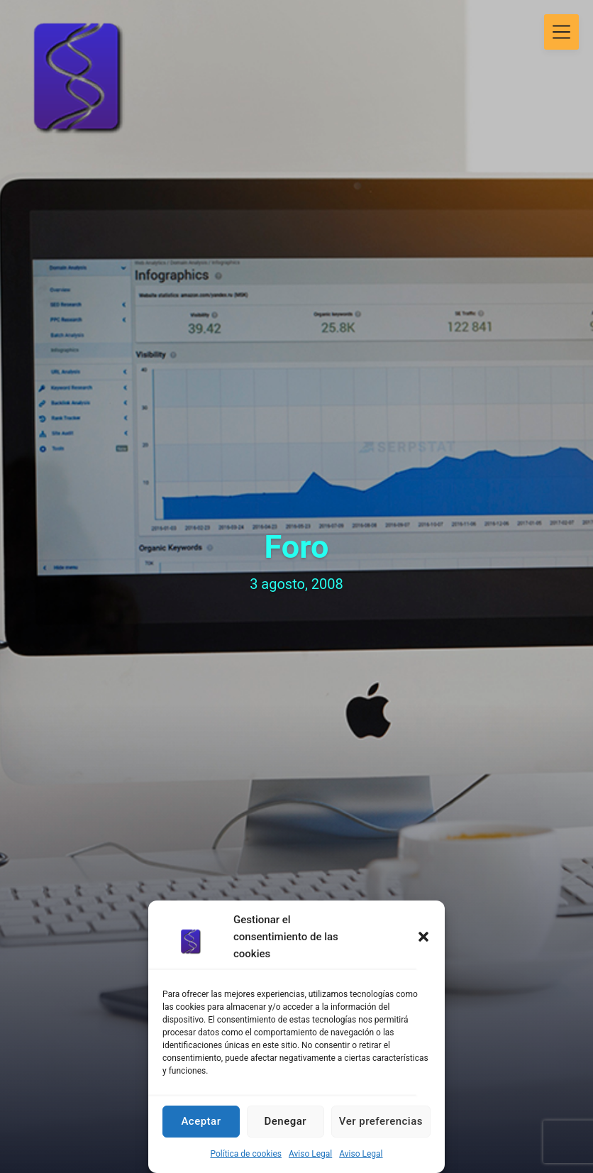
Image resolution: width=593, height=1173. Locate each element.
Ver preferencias (381, 1121)
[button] (423, 937)
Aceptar (201, 1121)
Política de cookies (246, 1154)
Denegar (286, 1121)
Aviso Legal (310, 1154)
